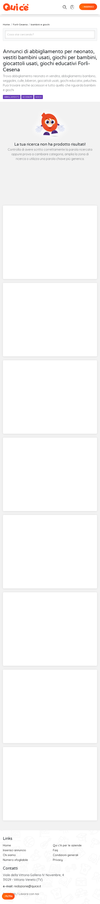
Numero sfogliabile (15, 860)
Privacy (58, 860)
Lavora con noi (29, 894)
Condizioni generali (65, 855)
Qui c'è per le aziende (67, 845)
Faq (55, 850)
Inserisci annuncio (14, 850)
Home (7, 845)
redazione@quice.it (27, 886)
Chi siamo (9, 855)
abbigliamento (11, 97)
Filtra (8, 896)
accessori (27, 97)
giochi (38, 97)
